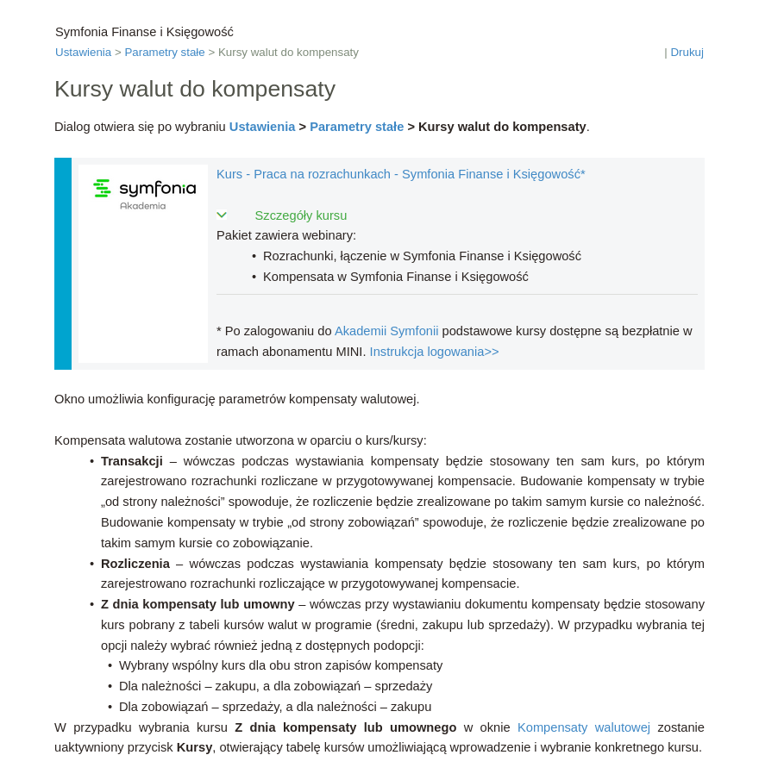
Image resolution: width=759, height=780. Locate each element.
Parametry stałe (164, 52)
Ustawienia (83, 52)
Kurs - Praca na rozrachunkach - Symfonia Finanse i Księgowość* (401, 174)
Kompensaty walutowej (584, 727)
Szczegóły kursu (301, 215)
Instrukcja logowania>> (434, 352)
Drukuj (687, 52)
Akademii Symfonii (387, 331)
